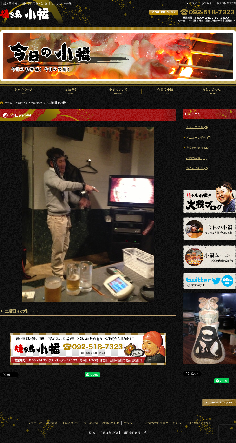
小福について (118, 91)
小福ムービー (132, 423)
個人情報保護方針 (226, 3)
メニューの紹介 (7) (198, 137)
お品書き (70, 91)
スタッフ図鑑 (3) (197, 127)
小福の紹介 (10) (196, 158)
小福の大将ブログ (156, 423)
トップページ (23, 91)
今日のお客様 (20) (198, 147)
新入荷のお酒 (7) (197, 168)
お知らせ (206, 3)
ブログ (193, 3)
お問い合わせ (212, 91)
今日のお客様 (38, 102)
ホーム (8, 102)
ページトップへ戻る (219, 402)
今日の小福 (165, 91)
